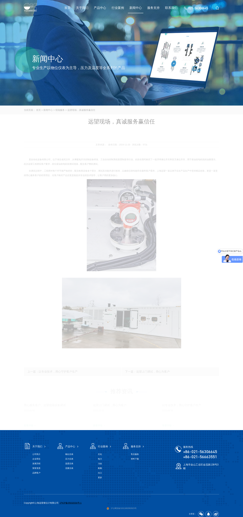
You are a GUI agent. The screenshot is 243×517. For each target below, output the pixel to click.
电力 (100, 459)
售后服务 (135, 454)
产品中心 (100, 7)
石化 (100, 454)
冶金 (100, 463)
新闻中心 (135, 7)
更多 (100, 477)
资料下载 (135, 459)
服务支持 (153, 7)
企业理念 (36, 459)
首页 (67, 7)
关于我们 (82, 7)
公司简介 (36, 454)
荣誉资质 (36, 468)
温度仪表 (69, 463)
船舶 (100, 468)
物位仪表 (69, 454)
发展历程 (36, 463)
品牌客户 (36, 473)
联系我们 (171, 7)
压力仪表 (69, 459)
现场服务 (60, 110)
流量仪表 (69, 468)
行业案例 (118, 7)
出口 (100, 473)
